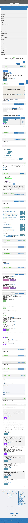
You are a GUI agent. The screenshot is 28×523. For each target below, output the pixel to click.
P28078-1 (10, 73)
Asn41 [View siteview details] (15, 119)
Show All (22, 375)
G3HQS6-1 (13, 317)
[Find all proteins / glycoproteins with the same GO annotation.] (16, 215)
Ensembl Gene (5, 71)
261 (7, 74)
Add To (18, 63)
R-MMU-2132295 (6, 263)
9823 (12, 299)
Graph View (22, 66)
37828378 (9, 416)
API (15, 492)
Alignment (16, 274)
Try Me (3, 492)
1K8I (5, 380)
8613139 (9, 475)
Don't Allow (16, 3)
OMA (4, 300)
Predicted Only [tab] (20, 109)
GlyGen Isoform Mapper (21, 497)
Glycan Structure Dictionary (22, 492)
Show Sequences (21, 274)
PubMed (5, 121)
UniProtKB (5, 79)
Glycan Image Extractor (21, 501)
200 (8, 407)
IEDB (5, 418)
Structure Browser (20, 500)
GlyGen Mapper (20, 495)
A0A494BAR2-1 (14, 276)
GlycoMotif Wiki (20, 493)
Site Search (10, 495)
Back (24, 61)
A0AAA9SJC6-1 (14, 310)
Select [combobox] (12, 293)
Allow (11, 3)
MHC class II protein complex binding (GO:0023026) (10, 235)
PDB (5, 123)
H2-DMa (7, 68)
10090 (14, 78)
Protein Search (11, 492)
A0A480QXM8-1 (14, 295)
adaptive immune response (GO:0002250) (9, 211)
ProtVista (16, 104)
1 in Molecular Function (8, 236)
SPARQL (16, 493)
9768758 (9, 459)
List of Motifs (11, 497)
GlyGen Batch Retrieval (21, 496)
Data (15, 491)
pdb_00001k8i (6, 383)
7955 (12, 343)
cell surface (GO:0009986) (6, 224)
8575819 (9, 467)
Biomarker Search (11, 493)
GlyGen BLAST (20, 494)
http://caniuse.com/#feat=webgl (20, 94)
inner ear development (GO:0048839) (8, 219)
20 (8, 115)
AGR (4, 330)
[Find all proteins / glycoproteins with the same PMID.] (10, 459)
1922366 (9, 482)
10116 (15, 328)
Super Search (11, 496)
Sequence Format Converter (22, 503)
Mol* (8, 100)
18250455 (9, 442)
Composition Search (5, 493)
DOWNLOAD (23, 63)
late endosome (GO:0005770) (7, 227)
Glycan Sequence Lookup (21, 491)
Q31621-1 (13, 284)
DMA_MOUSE (9, 72)
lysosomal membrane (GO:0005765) (8, 230)
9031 (13, 306)
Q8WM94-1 (13, 339)
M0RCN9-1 (13, 324)
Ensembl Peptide (12, 279)
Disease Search (11, 494)
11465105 (9, 452)
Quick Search (4, 491)
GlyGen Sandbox (20, 498)
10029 (15, 321)
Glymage (19, 502)
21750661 (9, 432)
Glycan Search (11, 491)
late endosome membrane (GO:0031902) (9, 229)
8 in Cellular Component (8, 231)
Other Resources (20, 504)
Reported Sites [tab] (14, 109)
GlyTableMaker (20, 499)
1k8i (16, 99)
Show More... (23, 122)
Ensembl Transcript (6, 279)
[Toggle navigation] (27, 7)
